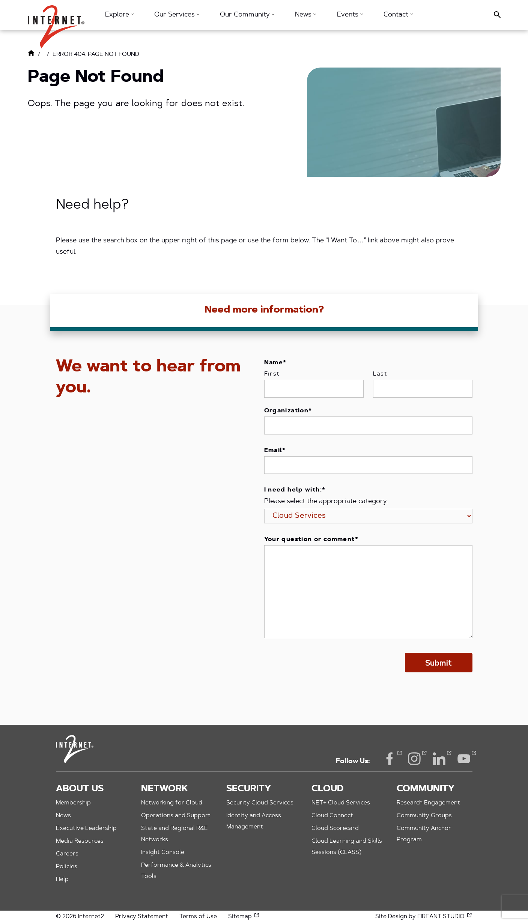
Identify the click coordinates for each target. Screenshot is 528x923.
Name (275, 363)
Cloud (327, 789)
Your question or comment (311, 540)
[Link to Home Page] (31, 55)
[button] (56, 23)
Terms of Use (198, 917)
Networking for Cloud (171, 803)
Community (425, 789)
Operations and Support (176, 816)
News (305, 15)
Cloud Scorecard (335, 828)
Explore (119, 15)
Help (62, 879)
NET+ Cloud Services (340, 803)
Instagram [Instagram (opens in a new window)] (414, 758)
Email (275, 451)
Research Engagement (428, 803)
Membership (73, 803)
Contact (398, 15)
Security (248, 789)
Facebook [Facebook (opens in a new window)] (389, 758)
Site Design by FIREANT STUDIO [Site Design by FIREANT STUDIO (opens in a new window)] (423, 917)
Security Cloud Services (259, 803)
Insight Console (162, 852)
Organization (288, 411)
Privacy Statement (141, 917)
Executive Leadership (86, 828)
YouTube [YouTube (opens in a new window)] (463, 758)
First (272, 374)
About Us (80, 789)
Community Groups (424, 816)
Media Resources (80, 841)
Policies (66, 867)
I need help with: (295, 490)
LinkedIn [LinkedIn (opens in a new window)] (439, 758)
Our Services (176, 15)
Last (380, 374)
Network (164, 789)
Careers (67, 854)
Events (350, 15)
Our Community (247, 15)
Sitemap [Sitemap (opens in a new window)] (244, 917)
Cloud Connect (332, 816)
